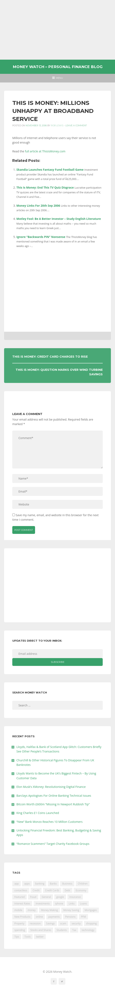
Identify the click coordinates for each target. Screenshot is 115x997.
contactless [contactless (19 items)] (20, 890)
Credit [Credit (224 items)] (36, 890)
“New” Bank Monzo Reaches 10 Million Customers (49, 822)
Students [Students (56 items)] (62, 930)
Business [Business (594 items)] (67, 883)
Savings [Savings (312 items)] (50, 923)
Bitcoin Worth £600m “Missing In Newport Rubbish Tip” (53, 804)
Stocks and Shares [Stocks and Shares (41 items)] (40, 930)
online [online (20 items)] (39, 916)
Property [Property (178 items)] (19, 923)
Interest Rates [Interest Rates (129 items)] (22, 903)
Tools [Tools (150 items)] (27, 936)
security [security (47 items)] (76, 923)
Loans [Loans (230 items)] (83, 903)
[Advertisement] (57, 30)
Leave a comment (76, 125)
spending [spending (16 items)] (19, 930)
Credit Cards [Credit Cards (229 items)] (52, 890)
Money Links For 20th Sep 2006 (38, 206)
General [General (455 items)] (46, 897)
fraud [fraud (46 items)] (33, 897)
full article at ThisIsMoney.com (45, 151)
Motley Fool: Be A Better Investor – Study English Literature (58, 219)
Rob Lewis (57, 125)
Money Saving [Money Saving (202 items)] (71, 910)
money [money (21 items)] (31, 910)
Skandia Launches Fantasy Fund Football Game (50, 170)
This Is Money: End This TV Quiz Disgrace (45, 187)
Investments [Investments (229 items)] (43, 903)
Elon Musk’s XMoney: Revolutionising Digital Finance (51, 787)
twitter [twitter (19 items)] (40, 936)
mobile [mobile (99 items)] (18, 910)
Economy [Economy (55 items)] (81, 890)
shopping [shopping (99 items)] (91, 923)
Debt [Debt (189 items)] (67, 890)
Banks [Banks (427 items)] (53, 883)
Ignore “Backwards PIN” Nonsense (40, 237)
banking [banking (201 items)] (39, 883)
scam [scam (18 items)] (63, 923)
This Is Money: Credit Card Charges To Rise (50, 356)
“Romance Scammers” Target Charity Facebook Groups (52, 844)
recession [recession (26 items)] (35, 923)
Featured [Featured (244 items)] (19, 897)
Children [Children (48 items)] (82, 883)
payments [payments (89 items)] (54, 916)
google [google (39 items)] (60, 897)
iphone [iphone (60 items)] (59, 903)
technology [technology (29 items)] (88, 930)
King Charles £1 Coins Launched (37, 813)
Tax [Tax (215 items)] (74, 930)
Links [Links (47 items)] (72, 903)
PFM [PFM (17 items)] (83, 916)
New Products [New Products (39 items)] (22, 916)
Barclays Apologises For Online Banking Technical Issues (53, 796)
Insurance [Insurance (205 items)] (75, 897)
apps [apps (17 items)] (27, 883)
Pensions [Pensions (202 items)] (70, 916)
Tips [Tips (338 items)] (16, 936)
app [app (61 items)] (16, 883)
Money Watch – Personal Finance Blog (57, 66)
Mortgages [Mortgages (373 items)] (91, 910)
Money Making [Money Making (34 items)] (49, 910)
